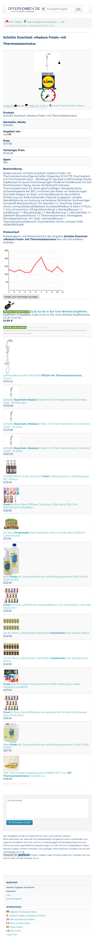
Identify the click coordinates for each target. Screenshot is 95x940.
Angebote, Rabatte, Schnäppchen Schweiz (25, 916)
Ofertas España (14, 927)
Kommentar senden (19, 822)
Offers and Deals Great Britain (20, 919)
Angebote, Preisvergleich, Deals (21, 912)
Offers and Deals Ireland (18, 923)
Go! (78, 9)
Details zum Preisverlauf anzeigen (21, 297)
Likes (8, 895)
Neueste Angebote (14, 899)
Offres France (13, 931)
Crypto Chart (11, 935)
